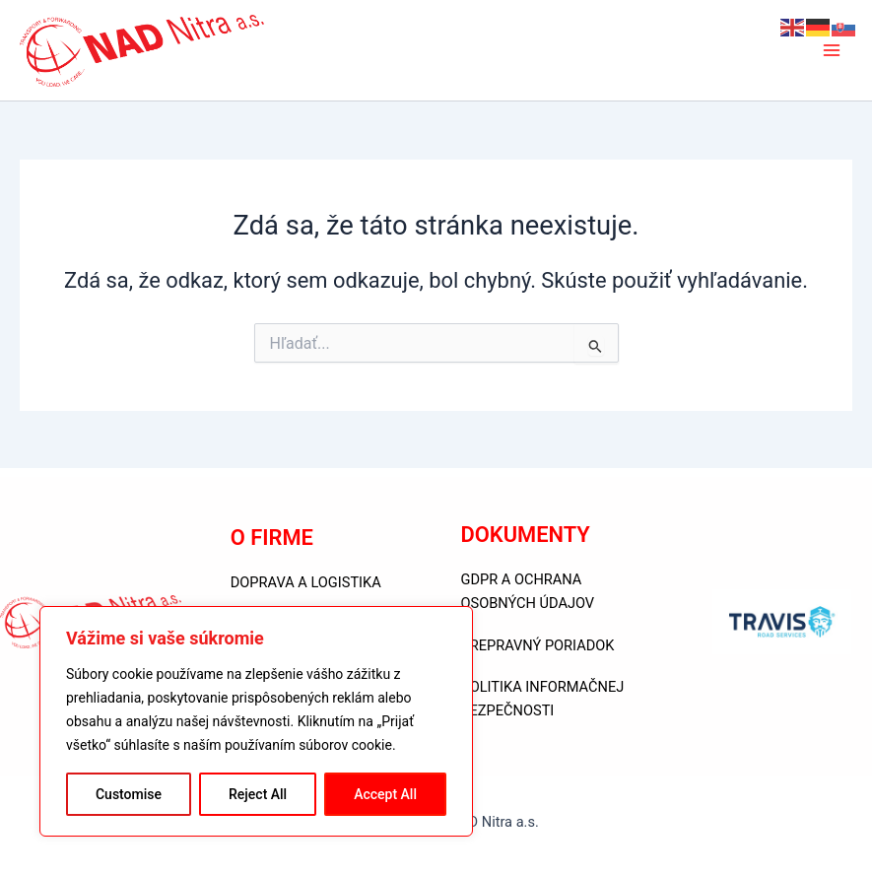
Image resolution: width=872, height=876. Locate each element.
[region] (256, 721)
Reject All (258, 794)
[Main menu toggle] (831, 50)
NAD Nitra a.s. (353, 50)
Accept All (385, 794)
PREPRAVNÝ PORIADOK (538, 645)
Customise (129, 794)
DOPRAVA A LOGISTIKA (306, 582)
